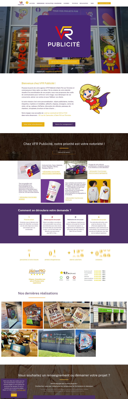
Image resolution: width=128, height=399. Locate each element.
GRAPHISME (57, 3)
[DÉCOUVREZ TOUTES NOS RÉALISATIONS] (64, 61)
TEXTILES (75, 3)
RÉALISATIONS (84, 3)
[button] (33, 124)
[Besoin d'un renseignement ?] (64, 124)
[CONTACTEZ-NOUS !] (64, 152)
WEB (92, 3)
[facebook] (27, 2)
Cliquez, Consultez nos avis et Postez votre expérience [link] (37, 281)
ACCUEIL (32, 3)
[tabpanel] (48, 98)
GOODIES (66, 3)
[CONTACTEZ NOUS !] (104, 3)
